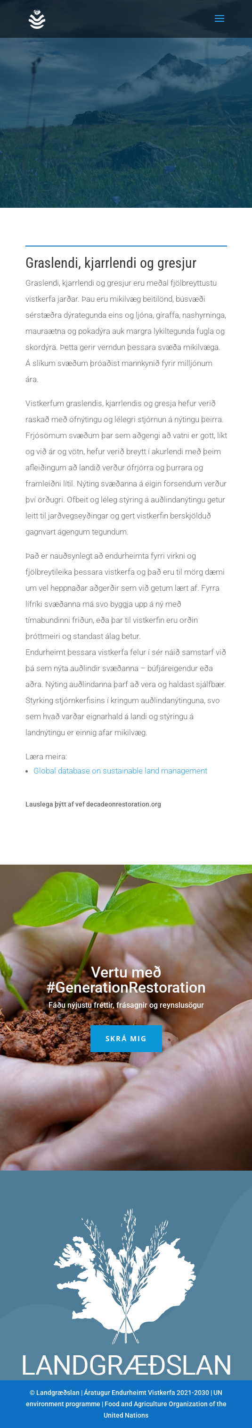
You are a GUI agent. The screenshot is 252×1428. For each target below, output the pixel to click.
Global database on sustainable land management (120, 770)
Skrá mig (126, 1038)
